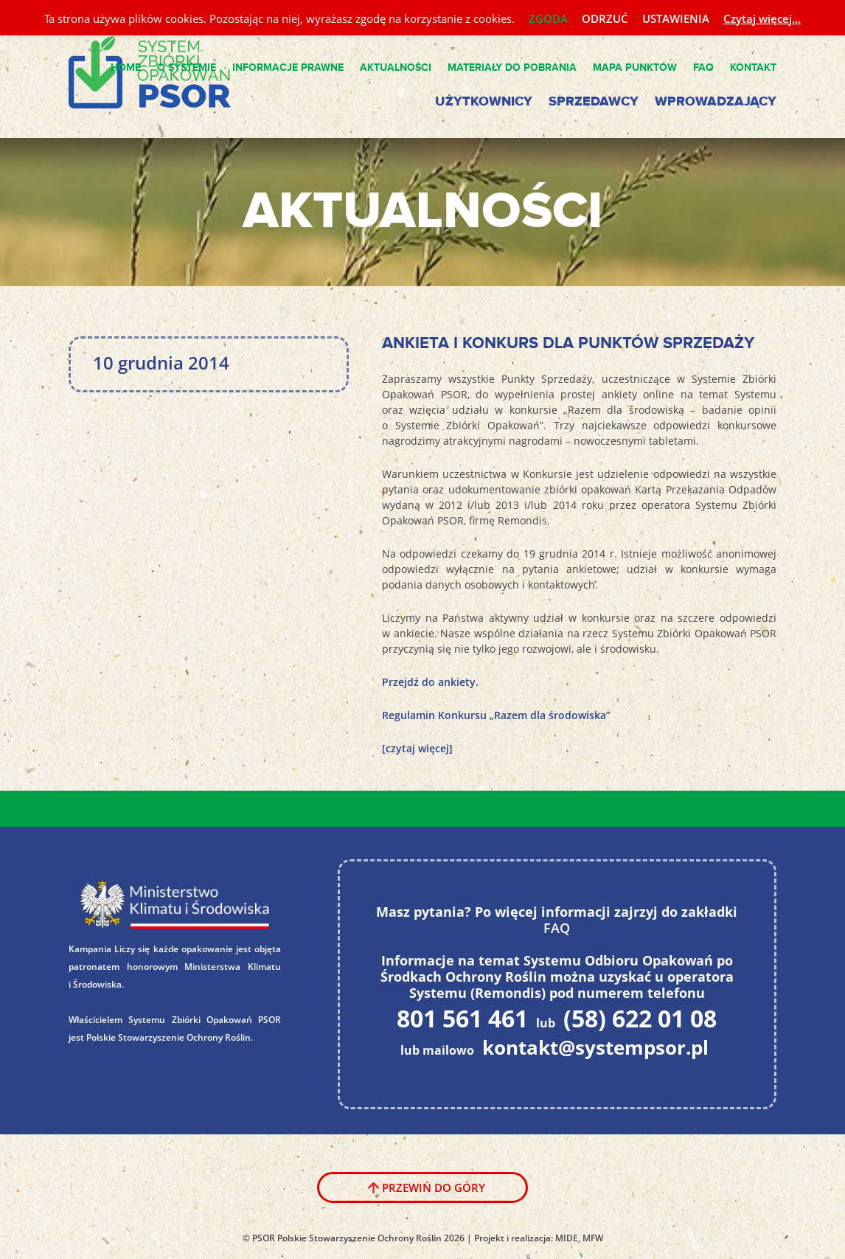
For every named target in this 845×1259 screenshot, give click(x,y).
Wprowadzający (715, 102)
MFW (593, 1238)
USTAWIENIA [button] (675, 18)
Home (126, 67)
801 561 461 (462, 1018)
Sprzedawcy (594, 102)
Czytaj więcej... (762, 18)
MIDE (566, 1238)
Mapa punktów (635, 67)
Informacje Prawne (288, 67)
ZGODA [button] (548, 18)
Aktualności (395, 67)
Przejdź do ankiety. (430, 682)
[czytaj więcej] (417, 748)
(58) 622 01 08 (640, 1018)
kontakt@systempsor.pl (595, 1047)
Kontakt (753, 67)
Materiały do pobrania (512, 67)
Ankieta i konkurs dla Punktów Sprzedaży (568, 343)
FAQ (703, 67)
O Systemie (186, 67)
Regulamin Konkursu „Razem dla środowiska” (496, 715)
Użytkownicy (483, 102)
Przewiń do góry (433, 1187)
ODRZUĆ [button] (605, 18)
